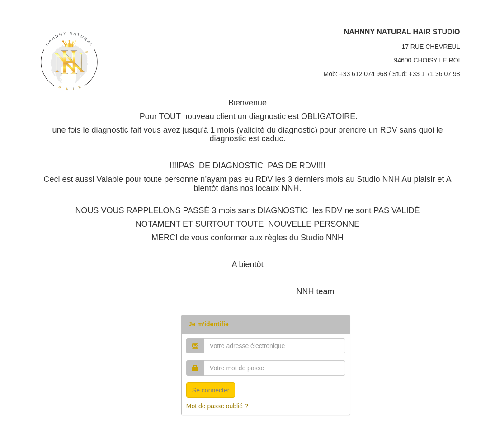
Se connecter (211, 390)
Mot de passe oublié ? (217, 406)
